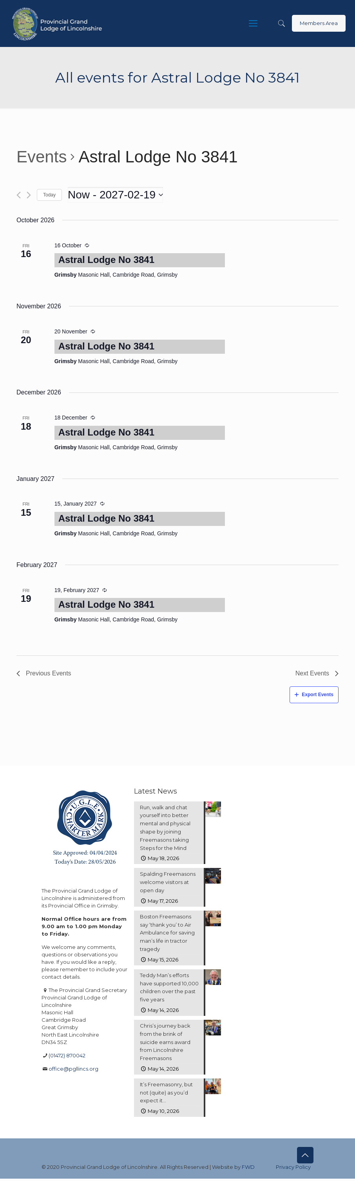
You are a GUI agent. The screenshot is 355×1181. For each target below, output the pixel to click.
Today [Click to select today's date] (49, 195)
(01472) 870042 (67, 1055)
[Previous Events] (18, 195)
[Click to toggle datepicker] (115, 195)
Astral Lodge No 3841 (106, 259)
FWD (248, 1169)
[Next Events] (29, 195)
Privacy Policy (293, 1169)
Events (41, 157)
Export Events (314, 694)
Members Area (319, 23)
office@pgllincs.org (73, 1069)
